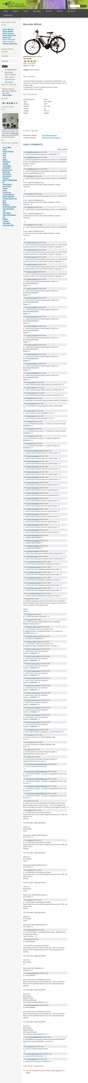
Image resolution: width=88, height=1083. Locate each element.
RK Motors (6, 205)
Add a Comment (62, 149)
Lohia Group (7, 192)
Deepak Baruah (32, 152)
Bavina (5, 160)
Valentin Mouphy (33, 973)
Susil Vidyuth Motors (9, 207)
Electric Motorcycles (9, 35)
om (28, 939)
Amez (4, 149)
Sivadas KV (30, 1046)
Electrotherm (7, 176)
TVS (4, 211)
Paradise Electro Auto (10, 198)
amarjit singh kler (33, 627)
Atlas (4, 155)
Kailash (5, 188)
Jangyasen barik (33, 551)
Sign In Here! (9, 82)
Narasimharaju (32, 1059)
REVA (4, 203)
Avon (4, 157)
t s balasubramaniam (34, 1037)
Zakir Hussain (32, 242)
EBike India (6, 172)
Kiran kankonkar (33, 456)
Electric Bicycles (8, 29)
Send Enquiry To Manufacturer (51, 138)
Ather (4, 153)
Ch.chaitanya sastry (34, 561)
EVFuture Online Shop (10, 43)
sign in (58, 1070)
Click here (15, 133)
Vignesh (30, 176)
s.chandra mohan (33, 729)
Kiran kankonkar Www (35, 450)
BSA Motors (6, 162)
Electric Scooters (8, 33)
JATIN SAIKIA (31, 403)
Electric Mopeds (8, 31)
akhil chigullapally (34, 649)
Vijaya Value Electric (9, 215)
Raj (28, 598)
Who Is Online (7, 95)
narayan (30, 398)
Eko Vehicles (7, 174)
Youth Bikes (6, 223)
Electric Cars (7, 37)
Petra (4, 201)
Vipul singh (31, 382)
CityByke (5, 164)
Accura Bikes (7, 147)
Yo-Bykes (6, 221)
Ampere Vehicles (8, 151)
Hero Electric (7, 186)
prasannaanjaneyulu (34, 1054)
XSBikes (5, 219)
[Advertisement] (72, 112)
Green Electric (7, 184)
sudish (29, 614)
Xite (4, 217)
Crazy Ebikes (7, 166)
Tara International (8, 209)
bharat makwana (33, 535)
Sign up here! (9, 72)
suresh (29, 810)
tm (28, 801)
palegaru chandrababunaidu (37, 764)
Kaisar (5, 190)
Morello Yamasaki (8, 196)
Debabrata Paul (32, 157)
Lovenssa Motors (8, 194)
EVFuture (6, 178)
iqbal (29, 749)
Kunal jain (30, 411)
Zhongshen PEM (8, 225)
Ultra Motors (7, 213)
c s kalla (30, 735)
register (28, 1072)
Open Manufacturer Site (49, 135)
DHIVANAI (30, 421)
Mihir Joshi (31, 930)
